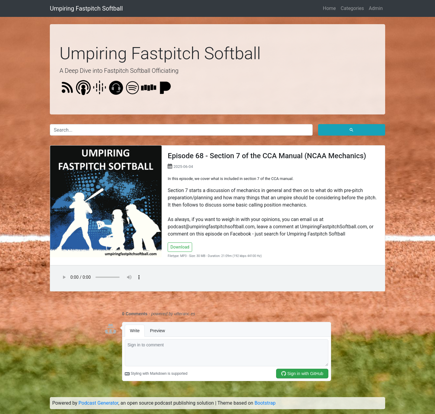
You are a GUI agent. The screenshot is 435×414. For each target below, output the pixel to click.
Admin (376, 8)
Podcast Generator (98, 403)
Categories (352, 8)
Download (179, 247)
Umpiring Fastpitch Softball (86, 8)
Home (329, 8)
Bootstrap (265, 403)
